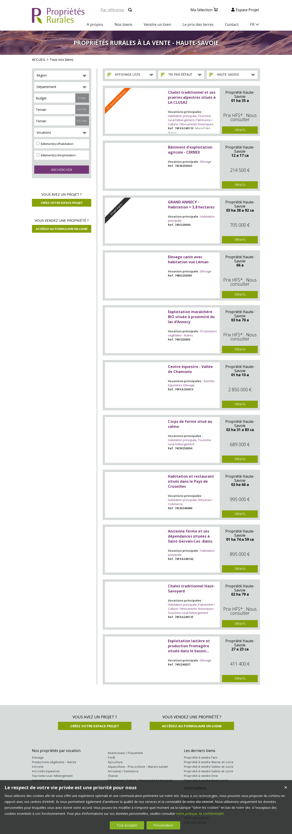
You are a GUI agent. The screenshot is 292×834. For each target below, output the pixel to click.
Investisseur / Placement (125, 753)
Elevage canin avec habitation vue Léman (188, 259)
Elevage (205, 162)
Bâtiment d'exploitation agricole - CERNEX (190, 150)
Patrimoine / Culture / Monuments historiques (191, 122)
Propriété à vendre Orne (201, 776)
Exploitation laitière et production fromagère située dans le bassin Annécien (189, 645)
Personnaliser (163, 825)
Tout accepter (127, 825)
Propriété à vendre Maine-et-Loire (208, 762)
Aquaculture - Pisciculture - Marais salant (138, 766)
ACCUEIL (39, 59)
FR (252, 24)
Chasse (113, 776)
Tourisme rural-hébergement (189, 118)
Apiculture (115, 762)
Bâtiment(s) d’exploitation (56, 155)
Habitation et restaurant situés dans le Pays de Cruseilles (191, 481)
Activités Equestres (46, 771)
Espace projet (247, 9)
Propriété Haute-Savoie (240, 94)
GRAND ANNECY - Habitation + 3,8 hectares (191, 205)
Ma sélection (201, 9)
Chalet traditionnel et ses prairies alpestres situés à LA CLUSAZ (192, 97)
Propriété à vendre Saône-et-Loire (208, 766)
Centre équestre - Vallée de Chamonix (190, 369)
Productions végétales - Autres (192, 333)
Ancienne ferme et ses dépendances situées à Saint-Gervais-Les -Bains (190, 536)
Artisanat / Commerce (123, 771)
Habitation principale (182, 116)
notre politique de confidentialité (200, 813)
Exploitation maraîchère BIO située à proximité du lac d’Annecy (191, 316)
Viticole (38, 766)
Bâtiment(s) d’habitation (54, 144)
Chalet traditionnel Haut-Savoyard (191, 589)
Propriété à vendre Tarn (200, 757)
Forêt (111, 757)
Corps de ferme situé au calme (190, 424)
